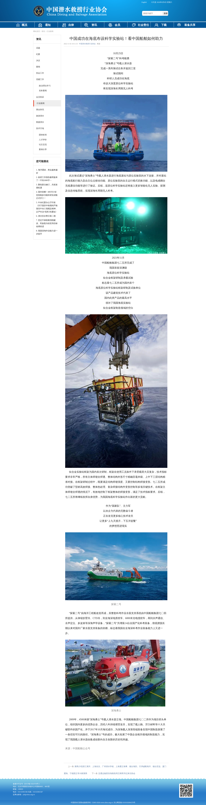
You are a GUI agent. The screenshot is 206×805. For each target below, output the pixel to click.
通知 (48, 24)
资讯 (94, 24)
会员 (117, 24)
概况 (24, 24)
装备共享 (189, 24)
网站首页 (36, 31)
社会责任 (143, 24)
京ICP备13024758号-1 (32, 784)
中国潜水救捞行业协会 (87, 44)
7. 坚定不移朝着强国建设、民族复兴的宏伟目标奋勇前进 (47, 223)
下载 (164, 24)
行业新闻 (50, 31)
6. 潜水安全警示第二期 (46, 216)
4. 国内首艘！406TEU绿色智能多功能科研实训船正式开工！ (47, 195)
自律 (71, 24)
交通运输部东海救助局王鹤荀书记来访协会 (116, 773)
